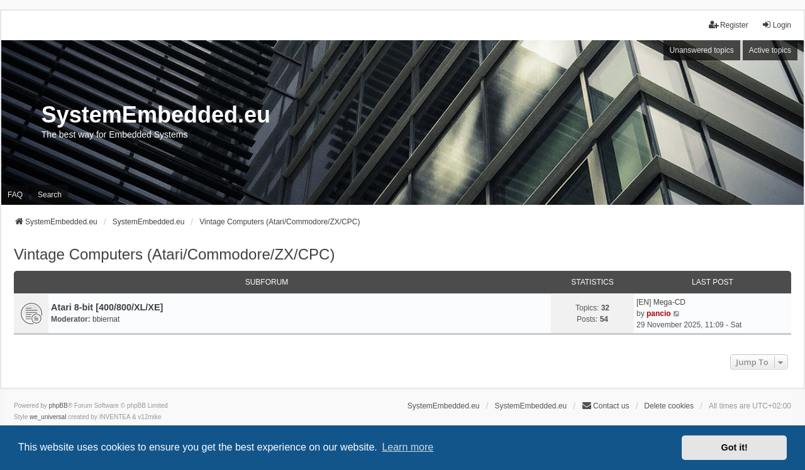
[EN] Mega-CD (661, 302)
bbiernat (105, 319)
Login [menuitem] (776, 25)
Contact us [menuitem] (605, 405)
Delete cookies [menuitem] (669, 406)
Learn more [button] (407, 447)
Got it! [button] (734, 447)
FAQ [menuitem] (15, 194)
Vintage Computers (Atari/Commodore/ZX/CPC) (174, 254)
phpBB (58, 405)
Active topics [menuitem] (770, 50)
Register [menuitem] (728, 25)
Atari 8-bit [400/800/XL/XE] (107, 307)
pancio (659, 313)
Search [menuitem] (50, 194)
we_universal (48, 416)
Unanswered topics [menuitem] (702, 50)
